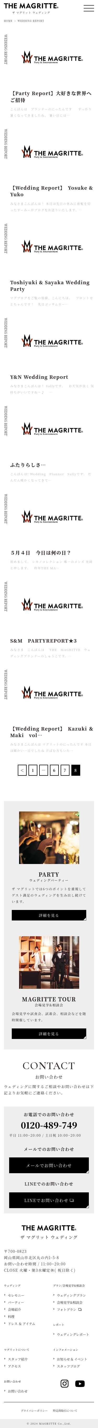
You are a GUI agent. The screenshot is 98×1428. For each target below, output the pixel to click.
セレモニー (16, 1295)
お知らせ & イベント (72, 1359)
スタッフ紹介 (18, 1359)
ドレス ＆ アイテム (21, 1324)
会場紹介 (14, 1309)
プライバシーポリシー (34, 1411)
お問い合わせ (18, 1391)
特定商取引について (65, 1411)
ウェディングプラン (71, 1295)
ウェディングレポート (73, 1334)
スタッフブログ (68, 1366)
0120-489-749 (49, 1125)
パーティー (16, 1302)
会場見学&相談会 (70, 1302)
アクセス (14, 1366)
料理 (11, 1316)
